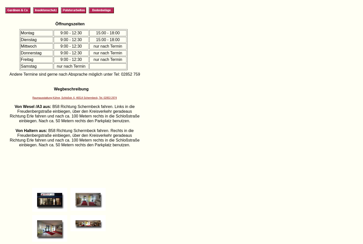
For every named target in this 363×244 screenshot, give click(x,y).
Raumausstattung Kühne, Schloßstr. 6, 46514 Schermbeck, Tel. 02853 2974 (74, 97)
